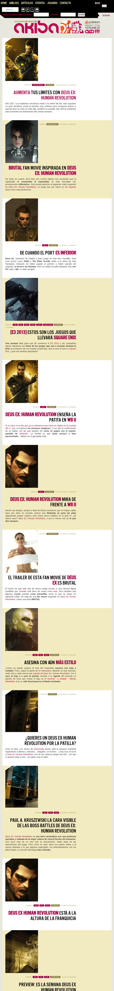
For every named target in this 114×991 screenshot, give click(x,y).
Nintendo (23, 240)
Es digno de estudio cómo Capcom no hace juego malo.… (83, 942)
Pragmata (66, 702)
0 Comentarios (71, 427)
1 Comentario (9, 173)
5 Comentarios (71, 42)
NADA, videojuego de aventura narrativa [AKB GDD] (25, 890)
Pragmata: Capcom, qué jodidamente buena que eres (26, 939)
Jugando (52, 3)
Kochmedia (39, 403)
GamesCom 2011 (55, 542)
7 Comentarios (71, 128)
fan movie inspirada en (42, 95)
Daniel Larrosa (62, 42)
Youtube (22, 320)
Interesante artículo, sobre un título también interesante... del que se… (29, 983)
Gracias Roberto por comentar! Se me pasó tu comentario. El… (83, 986)
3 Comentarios (71, 385)
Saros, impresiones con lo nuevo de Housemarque (24, 898)
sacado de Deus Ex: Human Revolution (51, 360)
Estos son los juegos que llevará (43, 181)
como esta (52, 320)
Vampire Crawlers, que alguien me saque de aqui (24, 865)
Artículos (27, 3)
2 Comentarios (71, 256)
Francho (64, 128)
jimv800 (64, 427)
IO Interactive (44, 358)
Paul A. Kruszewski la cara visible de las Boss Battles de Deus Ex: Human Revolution (43, 441)
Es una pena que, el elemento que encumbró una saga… (82, 969)
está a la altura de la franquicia (42, 488)
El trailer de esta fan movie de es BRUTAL (42, 309)
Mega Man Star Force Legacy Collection (25, 787)
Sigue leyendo (12, 719)
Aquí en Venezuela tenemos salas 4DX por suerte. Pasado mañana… (83, 927)
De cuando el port (48, 135)
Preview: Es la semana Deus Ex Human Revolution (47, 530)
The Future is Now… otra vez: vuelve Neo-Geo (23, 953)
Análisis (14, 3)
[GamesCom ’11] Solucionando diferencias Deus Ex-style (48, 592)
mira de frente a (43, 266)
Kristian (64, 85)
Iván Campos (25, 793)
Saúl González (71, 170)
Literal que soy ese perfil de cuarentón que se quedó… (26, 956)
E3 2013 (54, 189)
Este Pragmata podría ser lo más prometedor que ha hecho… (29, 942)
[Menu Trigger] (104, 5)
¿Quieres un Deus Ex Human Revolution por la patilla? (50, 395)
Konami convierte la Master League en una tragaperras (27, 966)
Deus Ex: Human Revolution (22, 111)
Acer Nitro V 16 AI (17, 744)
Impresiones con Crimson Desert (18, 979)
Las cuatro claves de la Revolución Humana (41, 635)
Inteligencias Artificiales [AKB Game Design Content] (26, 873)
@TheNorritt (63, 213)
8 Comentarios (71, 520)
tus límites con (45, 52)
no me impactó (69, 111)
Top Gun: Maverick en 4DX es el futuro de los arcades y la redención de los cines (83, 922)
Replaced (11, 702)
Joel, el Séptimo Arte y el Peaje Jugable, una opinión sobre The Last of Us (83, 980)
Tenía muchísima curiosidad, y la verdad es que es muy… (27, 923)
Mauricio (33, 707)
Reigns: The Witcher (18, 830)
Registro (106, 15)
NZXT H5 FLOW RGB (72, 785)
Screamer (66, 830)
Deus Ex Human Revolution (20, 409)
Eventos (40, 3)
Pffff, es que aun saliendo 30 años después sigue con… (81, 956)
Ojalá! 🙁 (8, 969)
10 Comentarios (71, 477)
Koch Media (40, 603)
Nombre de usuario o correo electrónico (17, 15)
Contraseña (54, 15)
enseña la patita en (40, 223)
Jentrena (27, 748)
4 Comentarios (71, 299)
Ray (65, 477)
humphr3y (63, 385)
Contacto (65, 3)
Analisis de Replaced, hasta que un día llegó (22, 881)
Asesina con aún (50, 349)
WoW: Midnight (70, 744)
